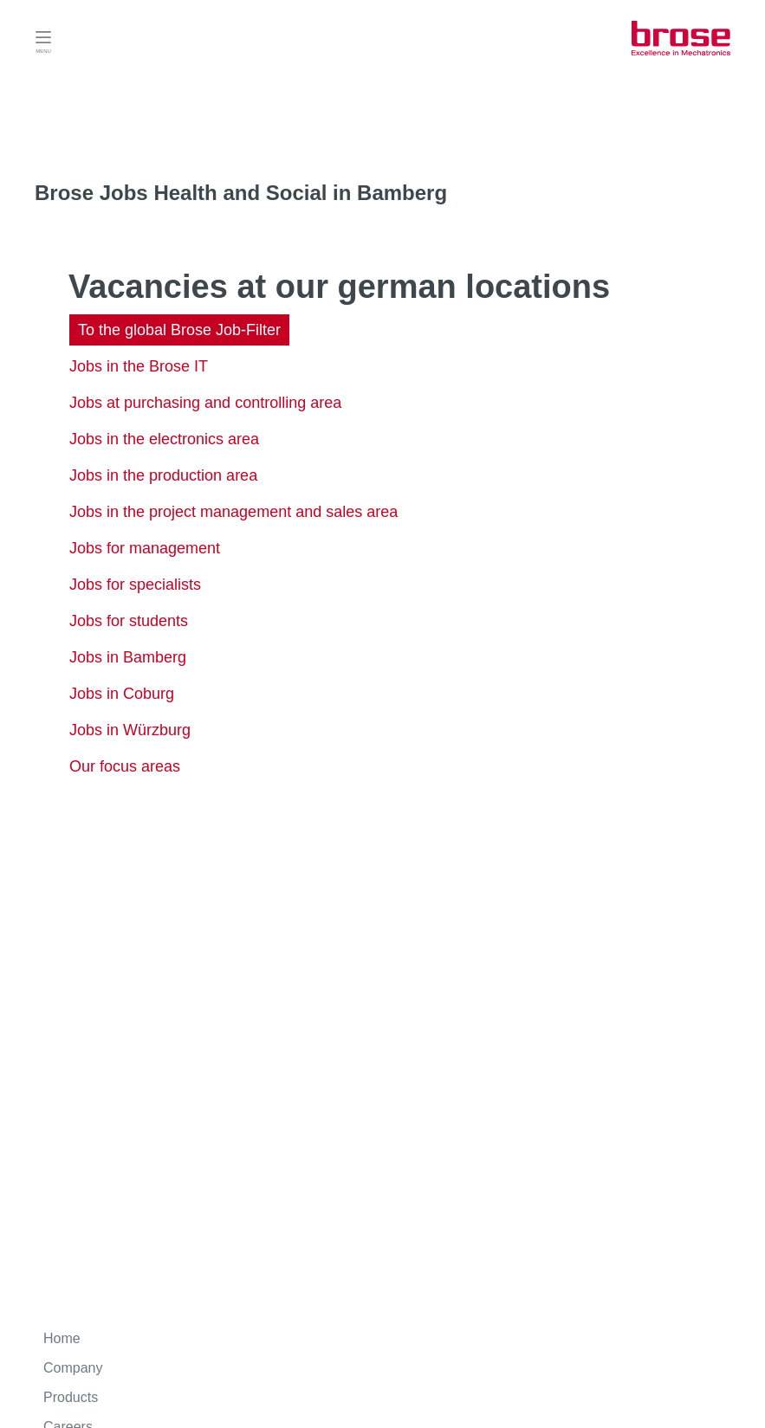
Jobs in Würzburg (130, 730)
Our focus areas (124, 766)
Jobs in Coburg (121, 693)
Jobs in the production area (163, 475)
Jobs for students (128, 621)
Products (70, 1397)
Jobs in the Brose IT (138, 366)
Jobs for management (144, 548)
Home (62, 1338)
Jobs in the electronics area (164, 439)
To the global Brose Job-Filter (179, 330)
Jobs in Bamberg (127, 657)
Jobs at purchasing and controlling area (205, 402)
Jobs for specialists (135, 584)
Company (72, 1367)
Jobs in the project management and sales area (233, 511)
